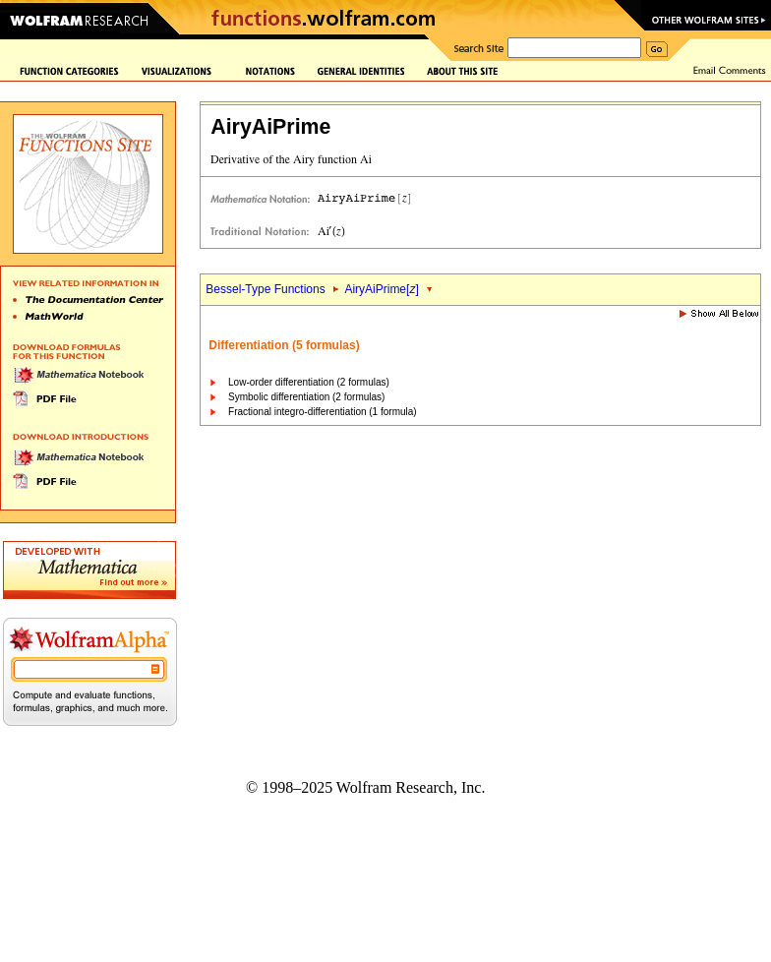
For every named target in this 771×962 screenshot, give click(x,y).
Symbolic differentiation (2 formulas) (306, 396)
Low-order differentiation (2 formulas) (308, 382)
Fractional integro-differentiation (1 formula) (322, 411)
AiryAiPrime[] (381, 289)
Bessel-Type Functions (265, 289)
